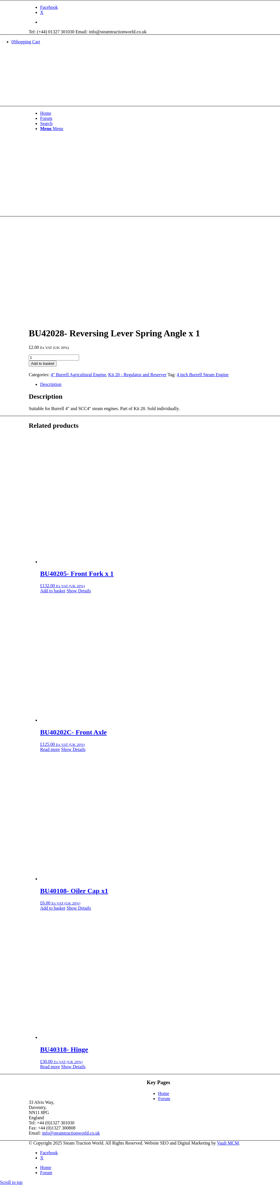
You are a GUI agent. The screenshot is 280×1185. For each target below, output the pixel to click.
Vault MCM (228, 1143)
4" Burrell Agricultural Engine (78, 374)
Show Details (79, 590)
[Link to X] (42, 12)
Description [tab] (50, 384)
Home (163, 1093)
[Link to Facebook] (49, 7)
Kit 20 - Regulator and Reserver (137, 374)
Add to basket (42, 363)
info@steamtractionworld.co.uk (71, 1133)
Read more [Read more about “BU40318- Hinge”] (50, 1066)
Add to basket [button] (52, 590)
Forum (164, 1098)
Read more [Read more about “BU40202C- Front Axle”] (50, 749)
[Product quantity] (54, 358)
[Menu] (51, 128)
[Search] (46, 123)
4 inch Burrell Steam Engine (202, 374)
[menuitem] (145, 22)
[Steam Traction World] (71, 77)
